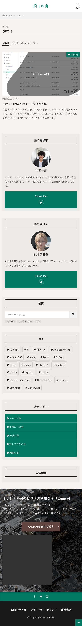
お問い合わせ (18, 610)
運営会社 (66, 610)
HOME (9, 15)
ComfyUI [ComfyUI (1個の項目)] (45, 372)
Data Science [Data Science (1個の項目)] (44, 380)
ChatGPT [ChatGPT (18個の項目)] (60, 364)
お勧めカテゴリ (28, 43)
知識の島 (74, 54)
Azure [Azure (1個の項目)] (33, 357)
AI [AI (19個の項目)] (28, 349)
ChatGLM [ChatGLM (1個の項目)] (43, 364)
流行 (38, 321)
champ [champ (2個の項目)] (27, 364)
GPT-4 (20, 15)
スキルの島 (15, 418)
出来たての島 (16, 426)
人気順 (14, 43)
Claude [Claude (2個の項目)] (13, 372)
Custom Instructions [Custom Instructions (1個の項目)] (19, 380)
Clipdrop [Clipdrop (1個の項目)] (29, 372)
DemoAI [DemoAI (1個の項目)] (63, 380)
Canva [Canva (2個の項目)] (12, 364)
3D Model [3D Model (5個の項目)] (14, 349)
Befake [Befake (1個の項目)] (59, 357)
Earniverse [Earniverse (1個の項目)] (14, 387)
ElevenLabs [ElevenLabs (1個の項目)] (34, 387)
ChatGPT (10, 321)
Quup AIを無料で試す (41, 526)
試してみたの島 (17, 444)
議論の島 (14, 452)
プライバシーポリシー (43, 610)
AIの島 (50, 617)
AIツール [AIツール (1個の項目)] (41, 349)
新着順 (5, 43)
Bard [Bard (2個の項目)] (45, 357)
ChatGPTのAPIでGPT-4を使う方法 (24, 104)
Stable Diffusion (25, 321)
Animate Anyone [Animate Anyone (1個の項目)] (61, 349)
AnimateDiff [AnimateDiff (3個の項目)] (15, 357)
